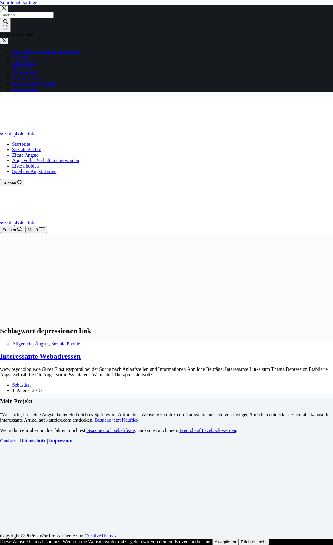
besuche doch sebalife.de (110, 430)
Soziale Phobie (26, 149)
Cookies (8, 440)
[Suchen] (12, 182)
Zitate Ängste (25, 155)
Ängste (42, 343)
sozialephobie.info (18, 133)
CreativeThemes (100, 535)
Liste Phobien (25, 165)
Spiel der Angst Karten (34, 171)
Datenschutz (32, 440)
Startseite (21, 144)
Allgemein (22, 343)
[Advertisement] (166, 278)
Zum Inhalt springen (20, 2)
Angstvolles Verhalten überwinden (45, 160)
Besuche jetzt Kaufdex (116, 420)
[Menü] (36, 229)
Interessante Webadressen (40, 356)
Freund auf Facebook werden (207, 430)
